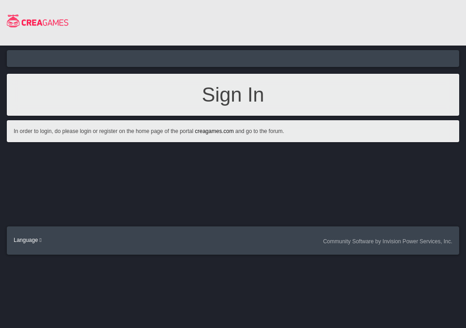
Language (27, 240)
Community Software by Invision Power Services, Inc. (387, 241)
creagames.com (214, 131)
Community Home (176, 58)
